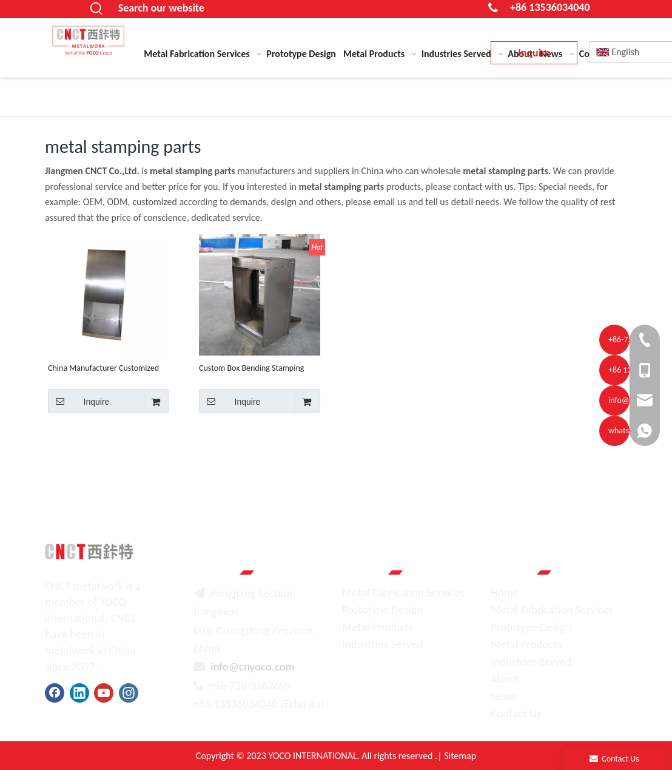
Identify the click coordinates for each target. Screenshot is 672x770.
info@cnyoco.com (252, 667)
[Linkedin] (79, 693)
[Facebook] (54, 693)
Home (505, 592)
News (503, 696)
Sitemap (460, 756)
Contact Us (516, 713)
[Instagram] (128, 693)
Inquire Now (534, 55)
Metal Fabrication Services (403, 592)
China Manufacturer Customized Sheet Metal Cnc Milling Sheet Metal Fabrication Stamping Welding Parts (103, 368)
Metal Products (377, 627)
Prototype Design (382, 609)
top (646, 718)
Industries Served (382, 644)
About (505, 679)
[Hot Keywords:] (97, 9)
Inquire (78, 401)
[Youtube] (103, 693)
